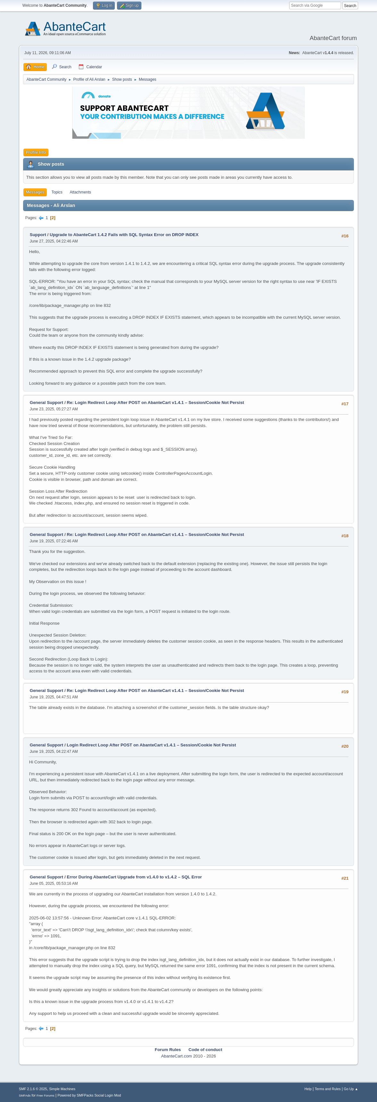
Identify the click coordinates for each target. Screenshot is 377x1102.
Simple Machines (62, 1089)
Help (308, 1089)
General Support (46, 402)
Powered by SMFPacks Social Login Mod (89, 1095)
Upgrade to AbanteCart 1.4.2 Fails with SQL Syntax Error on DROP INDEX (124, 234)
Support (38, 234)
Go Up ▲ (351, 1089)
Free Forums (45, 1095)
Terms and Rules (328, 1089)
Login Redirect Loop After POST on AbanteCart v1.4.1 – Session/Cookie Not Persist (151, 745)
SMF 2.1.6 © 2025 (33, 1089)
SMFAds (25, 1095)
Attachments (80, 192)
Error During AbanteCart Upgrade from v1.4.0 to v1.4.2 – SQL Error (134, 877)
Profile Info (36, 152)
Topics (57, 192)
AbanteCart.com (176, 1056)
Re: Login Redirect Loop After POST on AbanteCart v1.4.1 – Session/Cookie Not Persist (155, 402)
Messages (35, 192)
